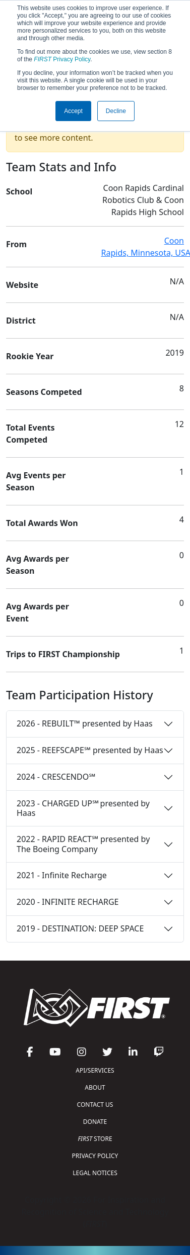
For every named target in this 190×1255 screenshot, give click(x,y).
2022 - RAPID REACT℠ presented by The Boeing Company (83, 843)
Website (22, 284)
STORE (95, 1138)
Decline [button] (116, 111)
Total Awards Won (42, 523)
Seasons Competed (44, 391)
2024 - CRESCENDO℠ (56, 776)
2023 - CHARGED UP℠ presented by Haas (83, 808)
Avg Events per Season (36, 481)
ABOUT (95, 1087)
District (21, 320)
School (19, 191)
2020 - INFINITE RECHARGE (67, 901)
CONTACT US (95, 1104)
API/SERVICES (95, 1070)
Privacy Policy (62, 59)
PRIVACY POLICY (95, 1156)
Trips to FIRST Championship (63, 654)
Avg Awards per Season (37, 564)
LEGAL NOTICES (95, 1173)
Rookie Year (29, 356)
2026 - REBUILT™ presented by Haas (85, 723)
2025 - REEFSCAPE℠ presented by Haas (90, 750)
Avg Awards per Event (37, 612)
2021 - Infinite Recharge (62, 875)
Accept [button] (73, 111)
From (16, 244)
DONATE (95, 1121)
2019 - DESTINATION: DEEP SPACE (80, 928)
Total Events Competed (30, 433)
